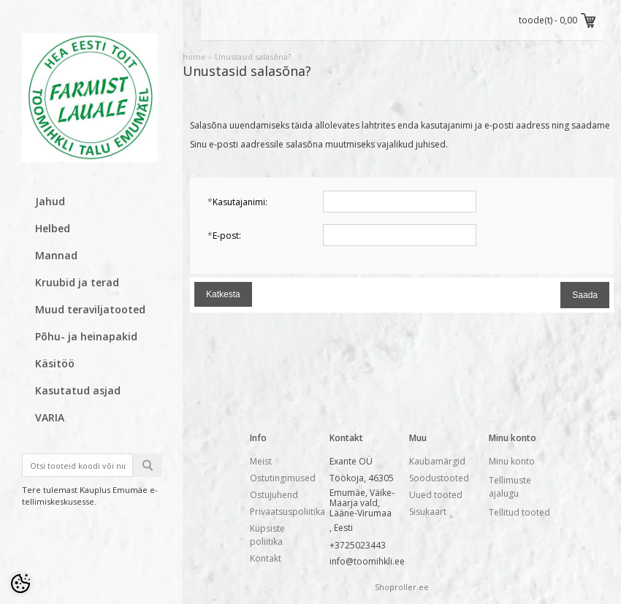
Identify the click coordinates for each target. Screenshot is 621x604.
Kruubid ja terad (77, 282)
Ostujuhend (274, 495)
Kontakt (265, 558)
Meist (261, 461)
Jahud (50, 201)
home (194, 56)
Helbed (52, 228)
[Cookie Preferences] (20, 583)
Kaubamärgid (437, 461)
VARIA (49, 417)
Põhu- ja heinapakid (86, 336)
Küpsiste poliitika (267, 535)
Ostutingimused (283, 478)
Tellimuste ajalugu (510, 487)
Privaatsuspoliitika (287, 511)
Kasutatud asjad (78, 390)
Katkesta (223, 294)
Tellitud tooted (519, 512)
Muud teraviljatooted (90, 309)
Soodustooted (439, 478)
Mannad (56, 255)
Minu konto (512, 461)
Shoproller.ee (402, 586)
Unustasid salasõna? (253, 56)
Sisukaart (427, 511)
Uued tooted (435, 495)
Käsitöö (55, 363)
